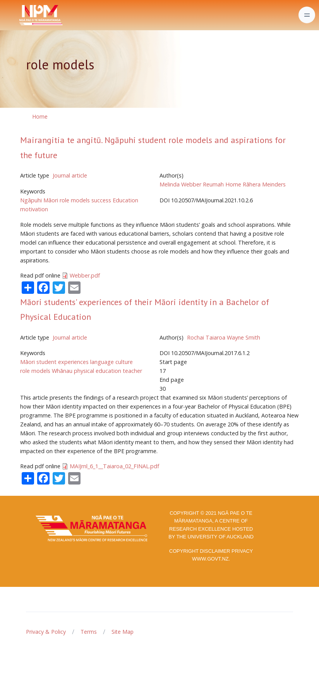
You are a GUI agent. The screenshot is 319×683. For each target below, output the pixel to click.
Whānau (62, 370)
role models (75, 200)
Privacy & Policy (46, 631)
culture (124, 362)
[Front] (21, 15)
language (102, 362)
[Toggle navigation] (306, 15)
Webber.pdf (85, 275)
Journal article (70, 175)
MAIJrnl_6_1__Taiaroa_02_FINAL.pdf (114, 466)
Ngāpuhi (31, 200)
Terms (89, 631)
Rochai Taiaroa (206, 337)
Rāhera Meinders (264, 184)
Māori (50, 200)
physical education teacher (108, 370)
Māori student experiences (54, 362)
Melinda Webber (180, 184)
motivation (34, 209)
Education (125, 200)
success (101, 200)
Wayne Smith (243, 337)
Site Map (122, 631)
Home (40, 116)
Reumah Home (222, 184)
